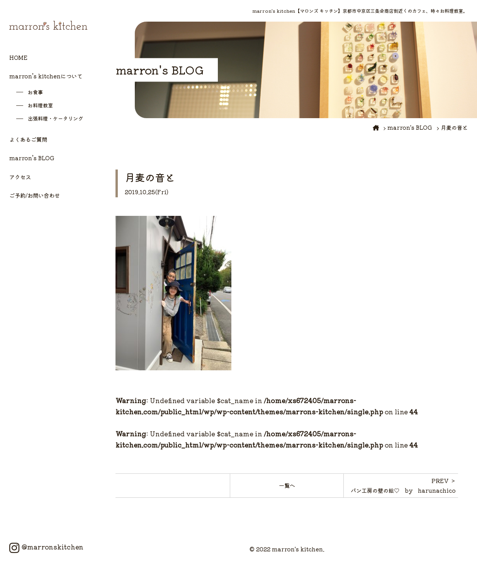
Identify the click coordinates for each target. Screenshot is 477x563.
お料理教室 (40, 105)
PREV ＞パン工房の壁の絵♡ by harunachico (403, 485)
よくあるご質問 (28, 139)
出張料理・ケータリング (55, 118)
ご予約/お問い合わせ (34, 195)
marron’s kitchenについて (45, 76)
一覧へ (287, 485)
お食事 (35, 92)
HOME (18, 57)
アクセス (20, 177)
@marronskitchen (46, 546)
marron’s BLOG (31, 158)
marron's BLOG (409, 127)
